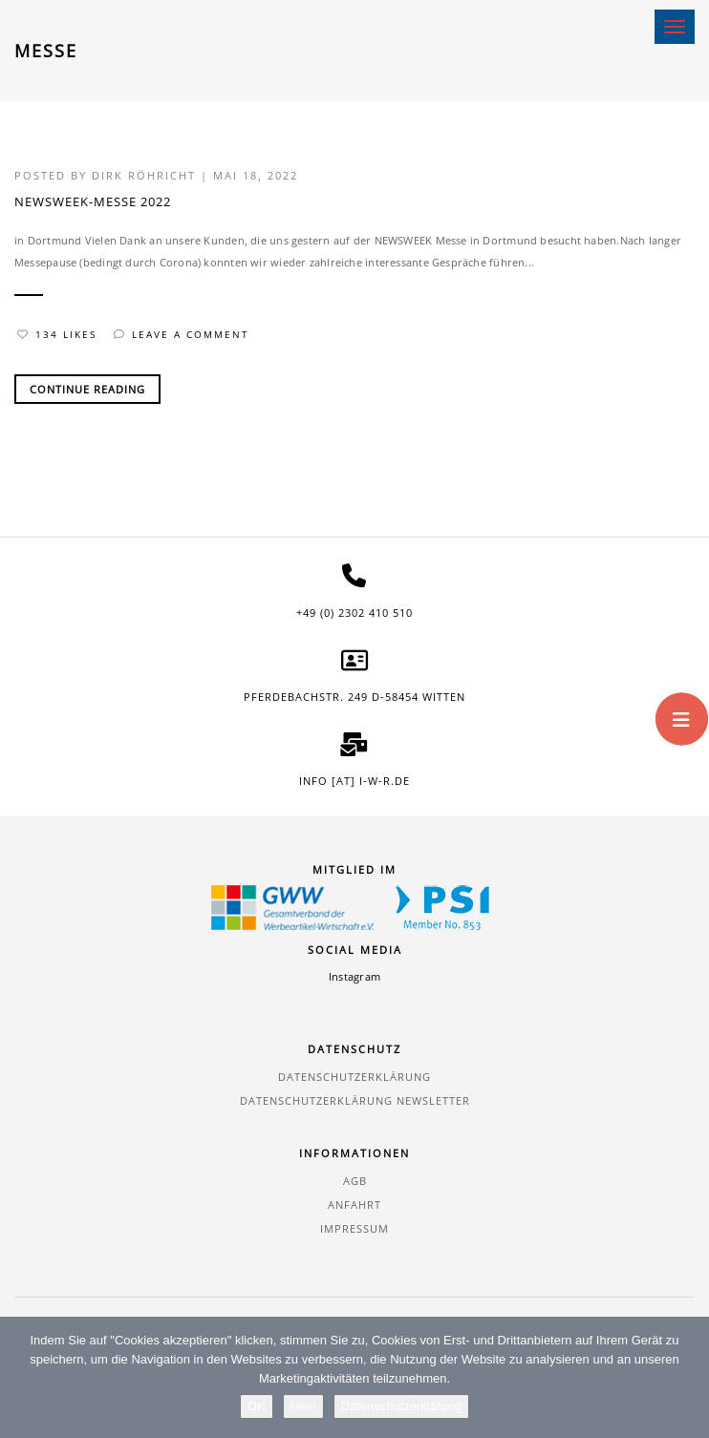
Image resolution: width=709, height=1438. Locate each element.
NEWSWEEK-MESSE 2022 (92, 201)
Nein (303, 1406)
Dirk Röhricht (144, 175)
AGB (355, 1181)
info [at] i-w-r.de (354, 780)
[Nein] (685, 1377)
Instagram (354, 976)
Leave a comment (181, 334)
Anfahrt (354, 1204)
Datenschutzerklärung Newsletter (355, 1100)
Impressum (354, 1228)
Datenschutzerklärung (354, 1076)
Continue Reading (87, 389)
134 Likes (57, 334)
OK (256, 1406)
